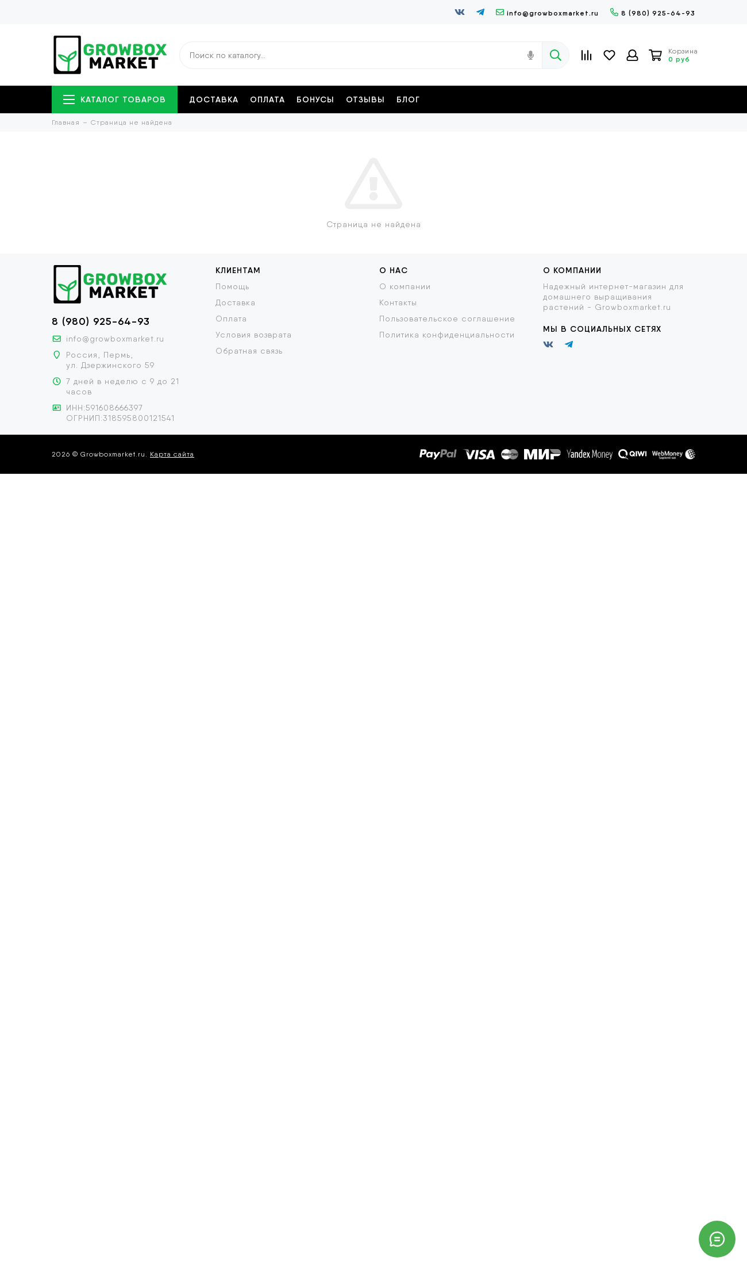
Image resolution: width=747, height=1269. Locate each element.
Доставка (213, 99)
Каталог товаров (114, 99)
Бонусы (315, 99)
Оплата (267, 99)
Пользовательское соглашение (447, 318)
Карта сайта (172, 454)
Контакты (398, 302)
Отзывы (365, 99)
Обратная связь (249, 350)
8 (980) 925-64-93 (652, 13)
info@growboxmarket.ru (547, 13)
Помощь (232, 286)
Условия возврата (253, 334)
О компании (405, 286)
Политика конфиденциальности (447, 334)
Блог (408, 99)
